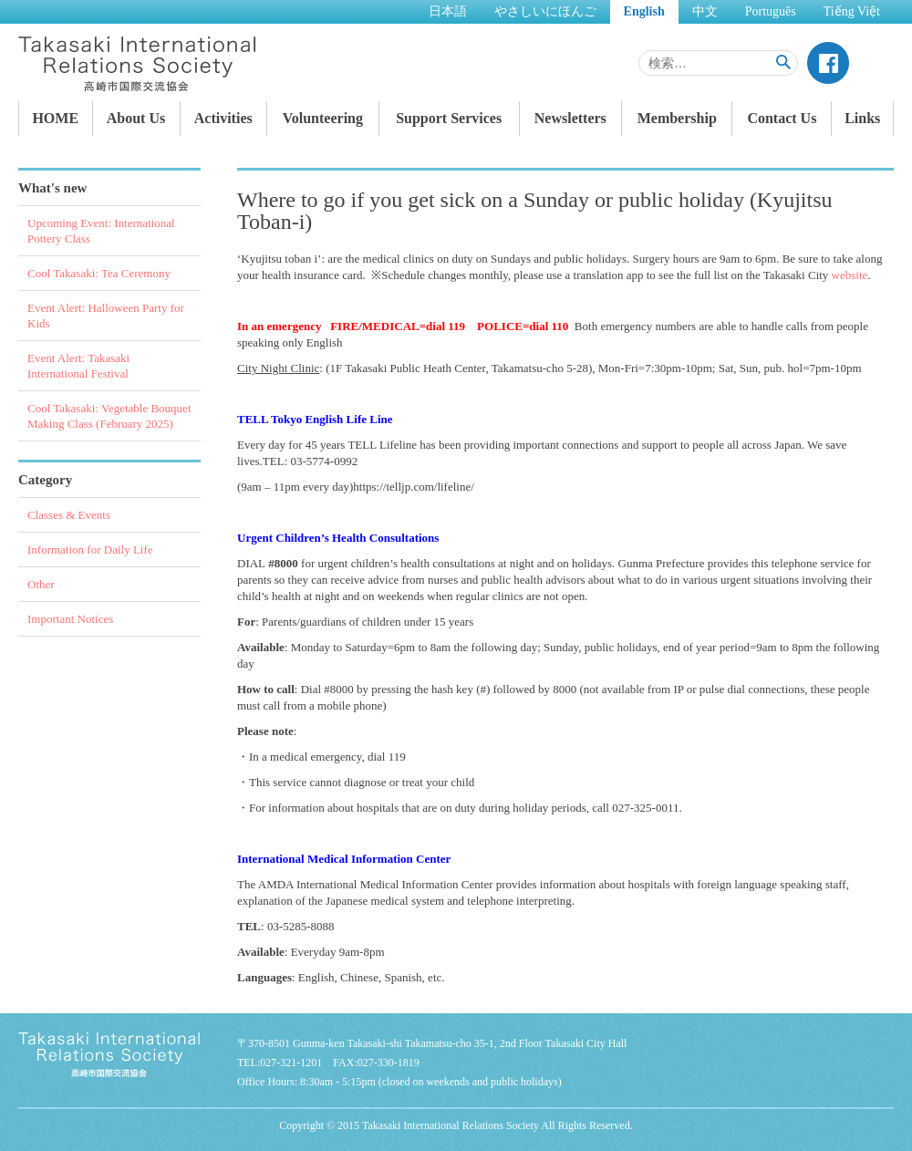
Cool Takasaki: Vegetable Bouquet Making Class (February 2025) (109, 415)
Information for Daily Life (90, 549)
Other (41, 584)
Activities (223, 118)
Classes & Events (68, 515)
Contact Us (781, 118)
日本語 (448, 11)
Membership (677, 118)
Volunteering (323, 118)
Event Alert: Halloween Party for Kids (105, 315)
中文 (705, 11)
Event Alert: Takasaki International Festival (78, 365)
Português (770, 11)
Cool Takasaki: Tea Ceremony (99, 273)
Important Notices (70, 619)
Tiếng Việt (852, 11)
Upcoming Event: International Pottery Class (101, 230)
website (850, 275)
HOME (55, 118)
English (644, 11)
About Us (136, 118)
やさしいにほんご (545, 11)
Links (862, 118)
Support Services (449, 118)
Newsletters (570, 118)
